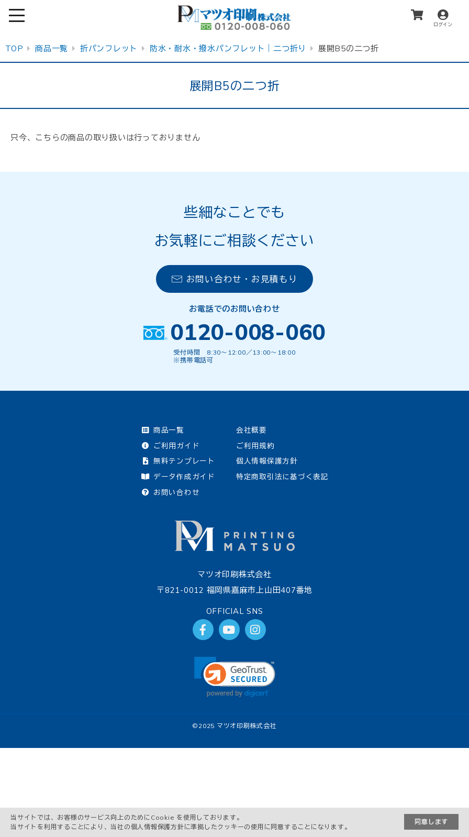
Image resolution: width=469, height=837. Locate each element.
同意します (431, 821)
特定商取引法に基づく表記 (282, 476)
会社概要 (251, 429)
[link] (235, 677)
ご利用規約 (255, 445)
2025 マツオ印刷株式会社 (237, 726)
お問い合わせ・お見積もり (235, 278)
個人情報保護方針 (267, 460)
